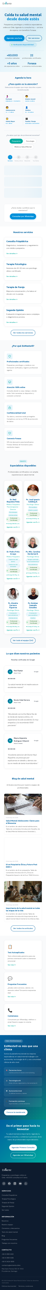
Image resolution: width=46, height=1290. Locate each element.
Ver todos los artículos (23, 928)
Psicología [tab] (30, 141)
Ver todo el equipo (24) (23, 640)
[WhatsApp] (26, 1183)
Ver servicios (34, 38)
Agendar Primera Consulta (23, 1147)
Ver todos (5, 1210)
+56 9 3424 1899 (8, 1262)
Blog (3, 1236)
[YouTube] (20, 1183)
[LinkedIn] (15, 1183)
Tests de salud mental (10, 1232)
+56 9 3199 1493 (8, 1254)
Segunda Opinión (8, 1206)
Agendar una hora (14, 38)
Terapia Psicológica (9, 1199)
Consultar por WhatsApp (23, 216)
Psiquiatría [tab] (16, 141)
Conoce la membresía (15, 1112)
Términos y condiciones (25, 1286)
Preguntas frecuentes (9, 1239)
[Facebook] (9, 1183)
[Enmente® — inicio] (7, 3)
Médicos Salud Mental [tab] (23, 147)
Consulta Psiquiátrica (9, 1195)
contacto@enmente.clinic (11, 1265)
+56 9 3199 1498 (8, 1258)
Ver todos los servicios (23, 333)
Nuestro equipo (7, 1225)
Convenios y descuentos (11, 1228)
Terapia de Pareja (8, 1203)
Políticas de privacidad (9, 1286)
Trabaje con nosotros (9, 1243)
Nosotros (5, 1221)
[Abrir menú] (41, 3)
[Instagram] (4, 1183)
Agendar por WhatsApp (23, 1155)
